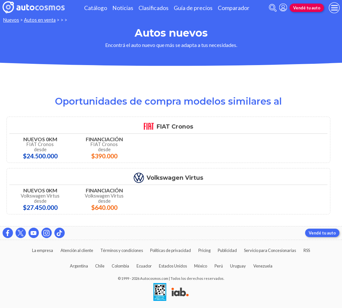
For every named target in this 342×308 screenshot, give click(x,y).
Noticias (122, 8)
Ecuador (144, 265)
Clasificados (153, 8)
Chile (100, 265)
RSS (306, 250)
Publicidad (227, 250)
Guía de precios (193, 8)
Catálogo (95, 8)
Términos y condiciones (121, 250)
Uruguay (238, 265)
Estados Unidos (173, 265)
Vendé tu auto (306, 7)
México (200, 265)
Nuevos (11, 20)
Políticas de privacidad (170, 250)
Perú (219, 265)
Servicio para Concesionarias (270, 250)
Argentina (79, 265)
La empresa (42, 250)
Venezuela (262, 265)
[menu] (334, 7)
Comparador (233, 8)
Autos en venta (40, 20)
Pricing (204, 250)
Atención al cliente (77, 250)
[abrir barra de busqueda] (273, 8)
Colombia (120, 265)
